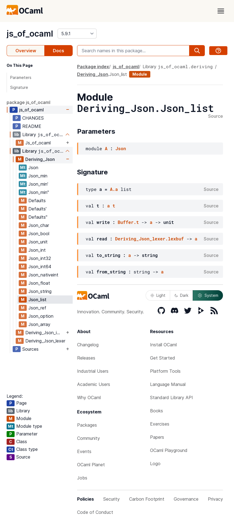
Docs (58, 50)
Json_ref (37, 308)
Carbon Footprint (146, 499)
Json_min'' (38, 192)
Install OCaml (163, 344)
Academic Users (93, 384)
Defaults (37, 200)
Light (157, 295)
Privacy (215, 499)
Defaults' (37, 209)
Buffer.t (128, 222)
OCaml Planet (91, 464)
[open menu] (220, 11)
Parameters (20, 77)
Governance (186, 499)
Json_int (37, 250)
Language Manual (168, 384)
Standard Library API (171, 397)
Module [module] (139, 74)
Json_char (38, 225)
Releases (86, 358)
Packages (87, 425)
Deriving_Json (40, 159)
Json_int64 (39, 266)
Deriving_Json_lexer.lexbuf (149, 239)
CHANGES (33, 118)
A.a (114, 189)
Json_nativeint (43, 275)
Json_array (39, 324)
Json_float (39, 283)
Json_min (37, 176)
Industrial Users (92, 371)
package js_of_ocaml (28, 102)
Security (111, 499)
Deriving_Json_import (45, 332)
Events (84, 451)
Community (88, 438)
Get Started (162, 358)
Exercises (159, 424)
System (207, 295)
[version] (77, 34)
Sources (30, 349)
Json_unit (38, 242)
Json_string (39, 291)
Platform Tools (165, 371)
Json (33, 167)
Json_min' (38, 184)
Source (215, 116)
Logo (155, 463)
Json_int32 (39, 258)
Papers (157, 437)
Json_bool (38, 233)
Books (156, 410)
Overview (25, 50)
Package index (93, 66)
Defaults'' (37, 217)
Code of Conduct (95, 512)
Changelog (88, 344)
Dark (181, 295)
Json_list (37, 299)
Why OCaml (89, 397)
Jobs (82, 478)
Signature (19, 87)
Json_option (40, 316)
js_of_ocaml (30, 34)
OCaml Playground (168, 450)
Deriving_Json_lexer (45, 341)
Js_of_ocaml (38, 143)
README (31, 126)
